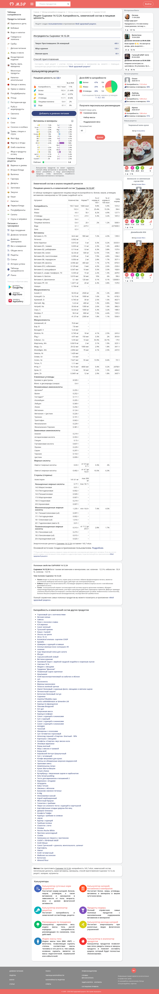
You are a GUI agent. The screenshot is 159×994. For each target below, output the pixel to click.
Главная (36, 12)
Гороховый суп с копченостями (51, 614)
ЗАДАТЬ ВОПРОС (87, 982)
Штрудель (41, 783)
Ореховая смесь (44, 763)
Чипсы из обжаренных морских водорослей (57, 761)
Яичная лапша (43, 617)
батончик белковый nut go (49, 694)
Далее (100, 137)
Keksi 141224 (42, 786)
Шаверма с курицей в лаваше (50, 644)
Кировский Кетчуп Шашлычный (51, 753)
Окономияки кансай (46, 796)
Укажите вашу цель (88, 110)
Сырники (41, 696)
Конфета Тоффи (44, 813)
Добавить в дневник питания (54, 113)
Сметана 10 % (43, 664)
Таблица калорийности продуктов (53, 12)
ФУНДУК (41, 726)
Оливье (40, 828)
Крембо (40, 642)
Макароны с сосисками (47, 731)
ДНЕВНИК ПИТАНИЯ (16, 971)
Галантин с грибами (46, 803)
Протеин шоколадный (47, 833)
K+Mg (39, 793)
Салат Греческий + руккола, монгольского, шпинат (60, 845)
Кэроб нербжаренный (47, 798)
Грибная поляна (44, 823)
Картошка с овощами (46, 738)
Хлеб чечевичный (45, 853)
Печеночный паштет (46, 691)
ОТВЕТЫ (48, 984)
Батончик (41, 858)
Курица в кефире (45, 714)
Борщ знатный (43, 746)
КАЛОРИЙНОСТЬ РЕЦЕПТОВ (55, 980)
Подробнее (97, 548)
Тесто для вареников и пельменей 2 (53, 778)
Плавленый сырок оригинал (50, 671)
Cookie (40, 835)
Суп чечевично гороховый (49, 733)
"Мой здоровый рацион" (79, 66)
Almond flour (42, 860)
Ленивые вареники (45, 743)
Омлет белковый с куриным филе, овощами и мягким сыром (64, 689)
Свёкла (40, 619)
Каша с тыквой (43, 632)
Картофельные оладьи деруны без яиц (54, 808)
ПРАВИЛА (95, 986)
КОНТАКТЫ (98, 982)
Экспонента (42, 681)
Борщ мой (41, 751)
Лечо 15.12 (42, 637)
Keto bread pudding (45, 776)
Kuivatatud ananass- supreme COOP (52, 639)
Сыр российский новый (48, 657)
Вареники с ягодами (46, 781)
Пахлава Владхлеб (45, 706)
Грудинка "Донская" (46, 669)
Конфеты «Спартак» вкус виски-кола (53, 741)
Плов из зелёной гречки (48, 686)
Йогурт (40, 654)
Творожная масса (45, 711)
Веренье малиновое (46, 684)
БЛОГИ (11, 980)
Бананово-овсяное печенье (49, 791)
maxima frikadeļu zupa (47, 699)
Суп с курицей (43, 719)
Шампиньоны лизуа (46, 766)
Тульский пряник (45, 629)
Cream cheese (43, 771)
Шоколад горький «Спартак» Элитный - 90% (57, 736)
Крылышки (42, 674)
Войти (148, 4)
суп (38, 679)
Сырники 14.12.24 (99, 12)
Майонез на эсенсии (46, 855)
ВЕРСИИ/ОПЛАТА (87, 978)
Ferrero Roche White (46, 830)
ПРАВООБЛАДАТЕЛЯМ (89, 971)
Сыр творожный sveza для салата (52, 652)
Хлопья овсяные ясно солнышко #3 (53, 647)
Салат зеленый (44, 627)
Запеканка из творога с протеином (53, 838)
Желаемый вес (86, 126)
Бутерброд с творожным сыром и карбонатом (58, 773)
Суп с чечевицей (44, 756)
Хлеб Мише (42, 843)
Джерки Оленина (45, 810)
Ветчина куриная (45, 659)
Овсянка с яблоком (45, 788)
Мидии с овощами (45, 666)
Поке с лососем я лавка (47, 622)
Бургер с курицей (45, 820)
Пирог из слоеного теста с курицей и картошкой (59, 805)
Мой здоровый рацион (85, 24)
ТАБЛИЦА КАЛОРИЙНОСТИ (55, 975)
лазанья (40, 649)
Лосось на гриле (44, 634)
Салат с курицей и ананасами (50, 716)
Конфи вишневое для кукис (49, 758)
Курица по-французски (47, 704)
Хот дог (40, 709)
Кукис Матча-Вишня (46, 768)
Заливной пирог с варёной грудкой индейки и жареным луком (65, 662)
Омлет (40, 850)
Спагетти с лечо (44, 825)
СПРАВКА (85, 975)
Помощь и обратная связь (17, 281)
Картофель (42, 848)
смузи (40, 818)
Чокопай (41, 729)
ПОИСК (48, 971)
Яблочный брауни (45, 801)
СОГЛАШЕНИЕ (86, 986)
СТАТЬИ (12, 984)
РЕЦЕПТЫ (12, 975)
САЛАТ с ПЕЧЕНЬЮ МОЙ (47, 840)
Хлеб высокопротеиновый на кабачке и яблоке (58, 676)
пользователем (55, 24)
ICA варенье (42, 624)
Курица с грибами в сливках (50, 815)
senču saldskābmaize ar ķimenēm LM (53, 701)
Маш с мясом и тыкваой (48, 748)
